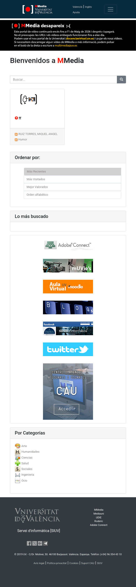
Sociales (26, 469)
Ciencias (27, 457)
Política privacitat (57, 563)
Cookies (73, 563)
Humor (22, 139)
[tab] (68, 446)
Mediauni (98, 513)
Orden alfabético (37, 194)
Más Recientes (36, 171)
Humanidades (30, 451)
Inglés (88, 6)
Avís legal (39, 563)
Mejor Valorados (37, 187)
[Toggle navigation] (110, 9)
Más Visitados (36, 179)
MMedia (98, 509)
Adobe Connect (98, 525)
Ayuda (76, 12)
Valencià (77, 6)
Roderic (98, 521)
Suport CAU (87, 563)
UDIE (98, 517)
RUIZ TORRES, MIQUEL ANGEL (38, 134)
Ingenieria (27, 474)
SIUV (99, 563)
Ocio (24, 480)
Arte (24, 446)
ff (18, 118)
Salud (25, 463)
